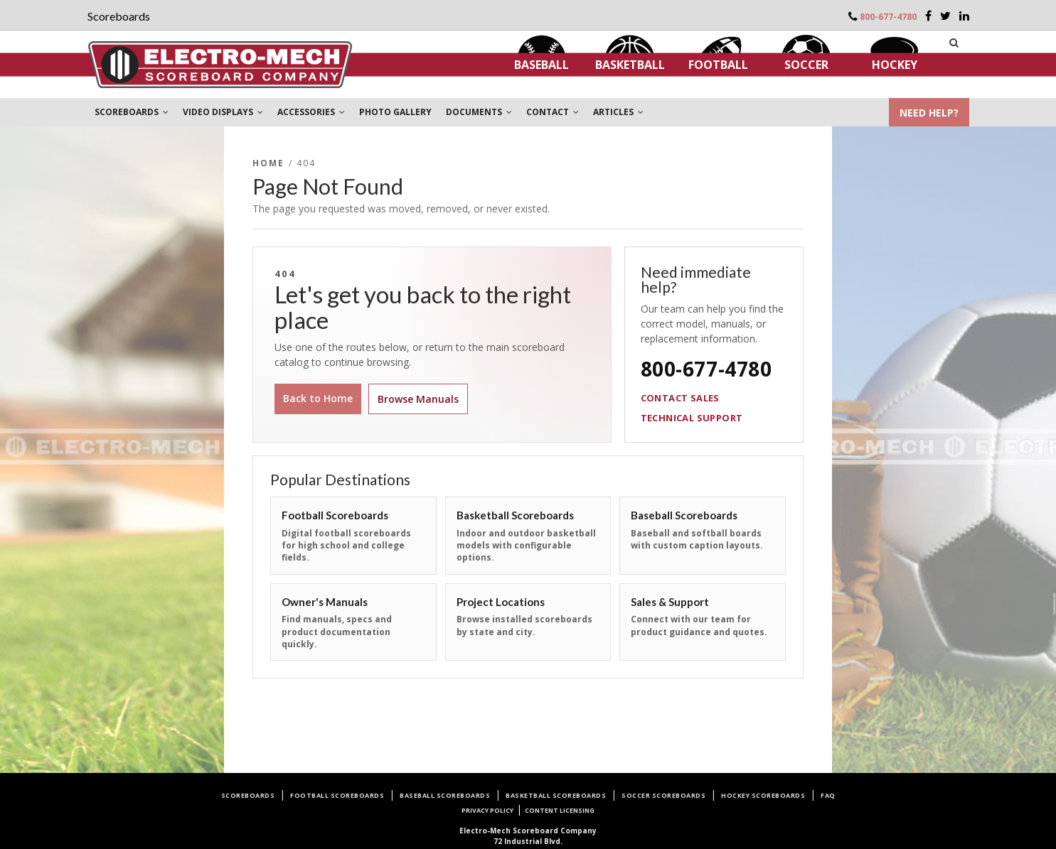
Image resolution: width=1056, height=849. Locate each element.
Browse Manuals (418, 399)
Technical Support (692, 417)
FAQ (828, 795)
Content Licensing (559, 810)
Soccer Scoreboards (663, 795)
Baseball (541, 64)
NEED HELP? (929, 112)
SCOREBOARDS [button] (132, 112)
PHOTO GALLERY (395, 112)
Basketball (630, 64)
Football (718, 64)
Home (268, 163)
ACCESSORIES (311, 112)
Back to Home (318, 398)
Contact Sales (680, 397)
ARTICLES (618, 112)
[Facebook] (928, 15)
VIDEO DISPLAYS (223, 112)
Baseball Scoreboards (445, 795)
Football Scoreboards (337, 795)
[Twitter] (945, 15)
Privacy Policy (487, 810)
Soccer (806, 64)
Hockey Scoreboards (763, 795)
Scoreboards (248, 795)
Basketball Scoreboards (556, 795)
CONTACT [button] (552, 112)
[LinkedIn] (964, 15)
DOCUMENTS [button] (479, 112)
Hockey (894, 64)
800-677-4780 (888, 17)
